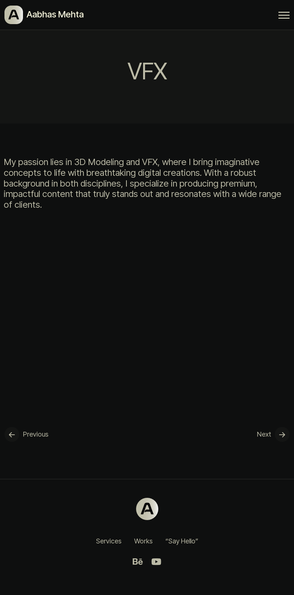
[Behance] (138, 561)
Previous (36, 434)
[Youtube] (156, 561)
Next (264, 434)
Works (143, 541)
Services (109, 541)
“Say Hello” (181, 541)
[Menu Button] (284, 16)
